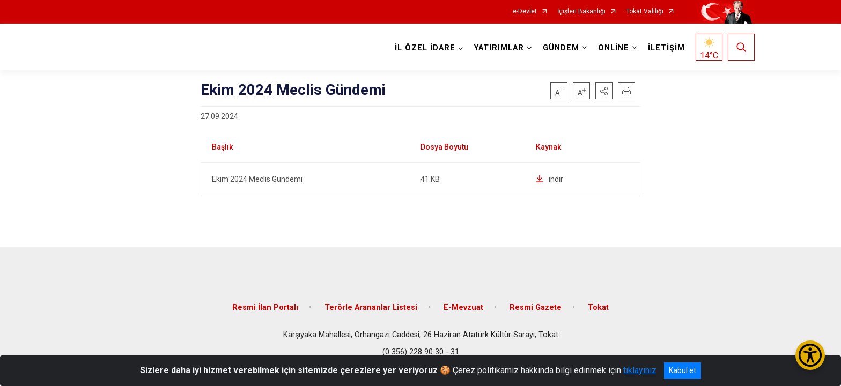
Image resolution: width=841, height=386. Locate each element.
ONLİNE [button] (613, 48)
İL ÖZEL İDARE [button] (425, 48)
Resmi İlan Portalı (265, 306)
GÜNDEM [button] (561, 48)
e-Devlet (525, 11)
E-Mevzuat (463, 306)
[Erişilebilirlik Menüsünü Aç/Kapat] (810, 355)
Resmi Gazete (536, 306)
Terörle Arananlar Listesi (370, 306)
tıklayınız (639, 370)
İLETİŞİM (666, 48)
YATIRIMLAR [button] (499, 48)
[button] (604, 90)
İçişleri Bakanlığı (581, 11)
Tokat (598, 306)
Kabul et (682, 370)
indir (549, 179)
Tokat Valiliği (644, 11)
